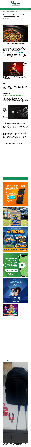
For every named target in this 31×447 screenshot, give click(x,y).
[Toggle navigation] (4, 8)
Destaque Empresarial (13, 11)
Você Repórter (16, 8)
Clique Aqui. (24, 178)
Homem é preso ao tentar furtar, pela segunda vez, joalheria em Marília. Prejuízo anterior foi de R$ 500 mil (15, 444)
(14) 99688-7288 (22, 179)
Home (5, 11)
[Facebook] (20, 8)
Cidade (8, 11)
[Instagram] (22, 8)
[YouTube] (24, 8)
